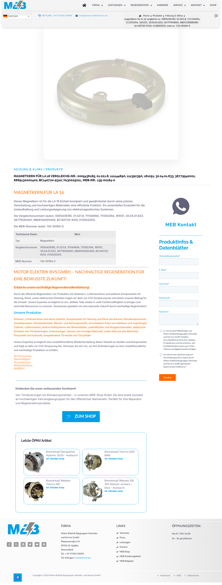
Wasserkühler (79, 327)
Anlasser (19, 319)
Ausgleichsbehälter (121, 327)
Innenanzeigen (57, 331)
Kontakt (198, 5)
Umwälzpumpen (23, 323)
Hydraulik (36, 335)
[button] (97, 5)
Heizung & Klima (28, 169)
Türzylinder (84, 335)
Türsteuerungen (39, 331)
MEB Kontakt (181, 340)
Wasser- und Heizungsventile (70, 323)
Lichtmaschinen (34, 319)
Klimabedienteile (43, 323)
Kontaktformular (83, 558)
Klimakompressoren (135, 319)
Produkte (54, 169)
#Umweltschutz (22, 362)
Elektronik (97, 331)
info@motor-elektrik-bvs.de (93, 15)
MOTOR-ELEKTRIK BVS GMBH (42, 272)
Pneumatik (20, 335)
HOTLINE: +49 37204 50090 (57, 15)
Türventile (66, 335)
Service (179, 5)
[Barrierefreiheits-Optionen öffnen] (18, 577)
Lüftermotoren (33, 327)
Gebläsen (121, 323)
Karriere (162, 5)
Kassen (71, 331)
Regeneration (141, 5)
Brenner (118, 319)
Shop (213, 5)
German (10, 16)
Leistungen (117, 5)
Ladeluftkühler (96, 327)
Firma (97, 5)
